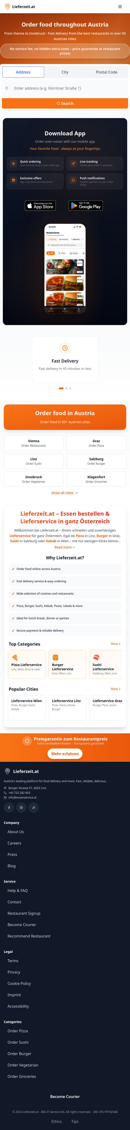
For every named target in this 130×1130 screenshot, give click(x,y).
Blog (12, 865)
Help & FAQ (18, 890)
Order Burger (19, 1053)
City (64, 72)
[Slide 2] (66, 388)
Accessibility (18, 1006)
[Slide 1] (61, 388)
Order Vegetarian (23, 1065)
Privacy (14, 972)
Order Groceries (22, 1076)
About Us (16, 831)
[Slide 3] (70, 388)
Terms (13, 960)
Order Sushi (18, 1042)
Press (12, 854)
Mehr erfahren (65, 753)
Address (23, 72)
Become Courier (22, 924)
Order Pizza (18, 1031)
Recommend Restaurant (29, 936)
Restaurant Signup (24, 913)
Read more (65, 547)
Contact (14, 902)
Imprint (14, 994)
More (116, 644)
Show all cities (65, 493)
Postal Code (106, 72)
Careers (14, 843)
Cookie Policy (19, 983)
